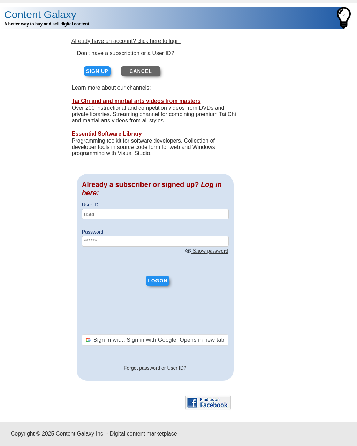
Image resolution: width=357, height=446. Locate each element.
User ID (90, 204)
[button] (155, 340)
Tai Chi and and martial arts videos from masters (136, 101)
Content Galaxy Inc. (80, 434)
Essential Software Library (107, 134)
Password (92, 232)
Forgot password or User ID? (155, 368)
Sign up (97, 71)
